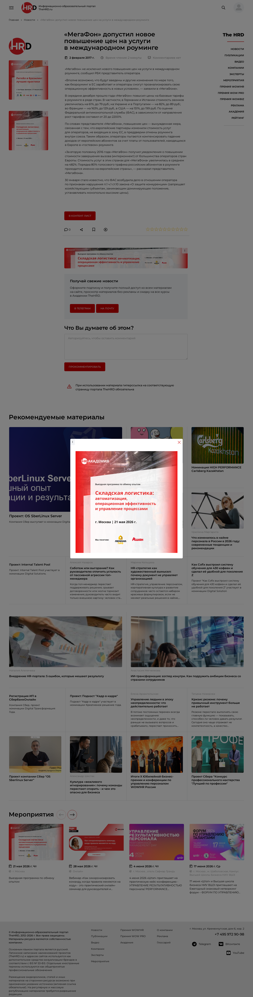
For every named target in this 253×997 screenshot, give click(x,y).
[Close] (179, 442)
